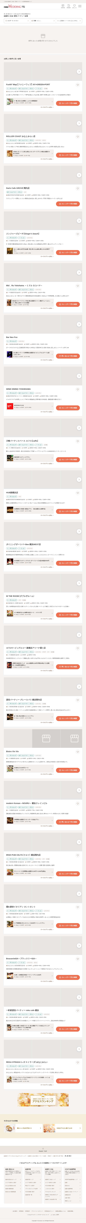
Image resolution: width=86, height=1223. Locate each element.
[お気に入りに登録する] (78, 85)
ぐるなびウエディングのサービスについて (38, 1214)
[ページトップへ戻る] (43, 1150)
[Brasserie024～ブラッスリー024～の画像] (43, 945)
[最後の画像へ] (79, 71)
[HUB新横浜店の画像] (43, 479)
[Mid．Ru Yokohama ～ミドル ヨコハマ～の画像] (43, 272)
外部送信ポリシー (49, 1211)
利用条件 (27, 1211)
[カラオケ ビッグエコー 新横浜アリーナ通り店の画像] (43, 635)
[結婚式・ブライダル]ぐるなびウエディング (15, 1156)
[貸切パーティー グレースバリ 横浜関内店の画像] (43, 686)
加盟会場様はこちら (60, 1211)
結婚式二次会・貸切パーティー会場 (37, 1156)
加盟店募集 (70, 1211)
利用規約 (21, 1211)
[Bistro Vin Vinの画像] (43, 738)
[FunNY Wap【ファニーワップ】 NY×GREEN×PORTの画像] (43, 71)
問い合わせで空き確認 (68, 356)
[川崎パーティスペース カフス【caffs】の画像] (43, 428)
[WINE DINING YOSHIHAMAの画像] (43, 376)
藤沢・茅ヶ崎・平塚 (58, 1156)
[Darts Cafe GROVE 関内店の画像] (43, 175)
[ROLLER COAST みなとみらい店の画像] (43, 123)
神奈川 (49, 1156)
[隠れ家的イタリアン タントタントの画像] (43, 893)
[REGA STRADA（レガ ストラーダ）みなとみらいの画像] (43, 1049)
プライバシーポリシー (37, 1211)
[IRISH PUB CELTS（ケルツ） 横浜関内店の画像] (43, 842)
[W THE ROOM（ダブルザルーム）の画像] (43, 583)
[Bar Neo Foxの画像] (43, 324)
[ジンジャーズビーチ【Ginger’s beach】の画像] (43, 220)
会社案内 (15, 1211)
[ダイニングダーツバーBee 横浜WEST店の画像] (43, 531)
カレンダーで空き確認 (68, 103)
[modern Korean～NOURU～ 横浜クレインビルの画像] (43, 790)
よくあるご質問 (55, 1214)
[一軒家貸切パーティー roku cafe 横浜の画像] (43, 997)
